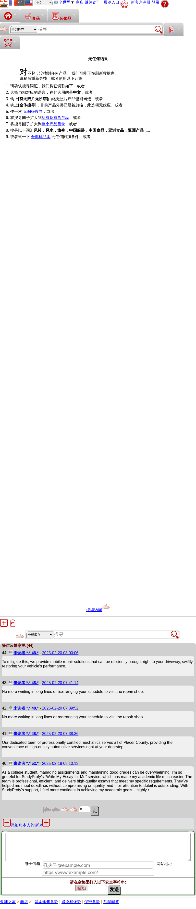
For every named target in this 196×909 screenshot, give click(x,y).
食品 (32, 16)
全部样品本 (40, 137)
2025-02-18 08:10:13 (60, 763)
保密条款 (92, 902)
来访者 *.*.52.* (25, 763)
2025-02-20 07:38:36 (60, 734)
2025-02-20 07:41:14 (60, 683)
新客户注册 (140, 2)
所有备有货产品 (55, 118)
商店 (80, 2)
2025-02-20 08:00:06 (60, 653)
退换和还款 (71, 902)
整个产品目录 (53, 124)
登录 (155, 2)
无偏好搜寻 (33, 111)
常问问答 (111, 902)
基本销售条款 (46, 902)
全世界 (65, 2)
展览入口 (111, 2)
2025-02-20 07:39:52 (60, 708)
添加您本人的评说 (26, 825)
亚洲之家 (8, 902)
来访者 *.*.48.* (25, 653)
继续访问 (92, 2)
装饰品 (61, 16)
